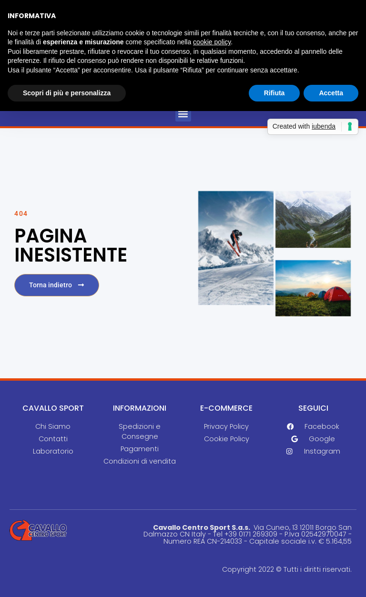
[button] (183, 113)
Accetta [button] (331, 93)
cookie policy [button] (212, 42)
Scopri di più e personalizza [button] (67, 93)
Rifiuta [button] (274, 93)
